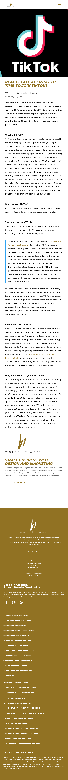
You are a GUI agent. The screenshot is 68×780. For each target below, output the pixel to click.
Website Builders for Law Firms (17, 661)
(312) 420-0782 (34, 575)
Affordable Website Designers (17, 621)
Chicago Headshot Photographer (18, 651)
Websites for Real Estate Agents (18, 631)
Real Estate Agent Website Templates (20, 728)
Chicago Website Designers (15, 616)
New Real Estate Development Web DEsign (22, 743)
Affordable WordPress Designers (18, 693)
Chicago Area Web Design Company (18, 671)
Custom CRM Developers (14, 698)
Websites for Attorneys (14, 626)
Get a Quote (34, 552)
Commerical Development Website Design (22, 708)
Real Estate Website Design (16, 646)
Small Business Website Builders (18, 718)
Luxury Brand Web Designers (16, 683)
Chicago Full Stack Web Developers (19, 688)
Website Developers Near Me (16, 636)
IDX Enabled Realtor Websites (17, 703)
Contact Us (19, 483)
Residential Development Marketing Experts (23, 713)
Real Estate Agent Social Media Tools (20, 733)
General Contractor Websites (17, 641)
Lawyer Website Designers (15, 666)
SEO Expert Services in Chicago (17, 656)
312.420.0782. (47, 766)
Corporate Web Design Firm (15, 723)
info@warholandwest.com (34, 573)
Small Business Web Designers (17, 738)
